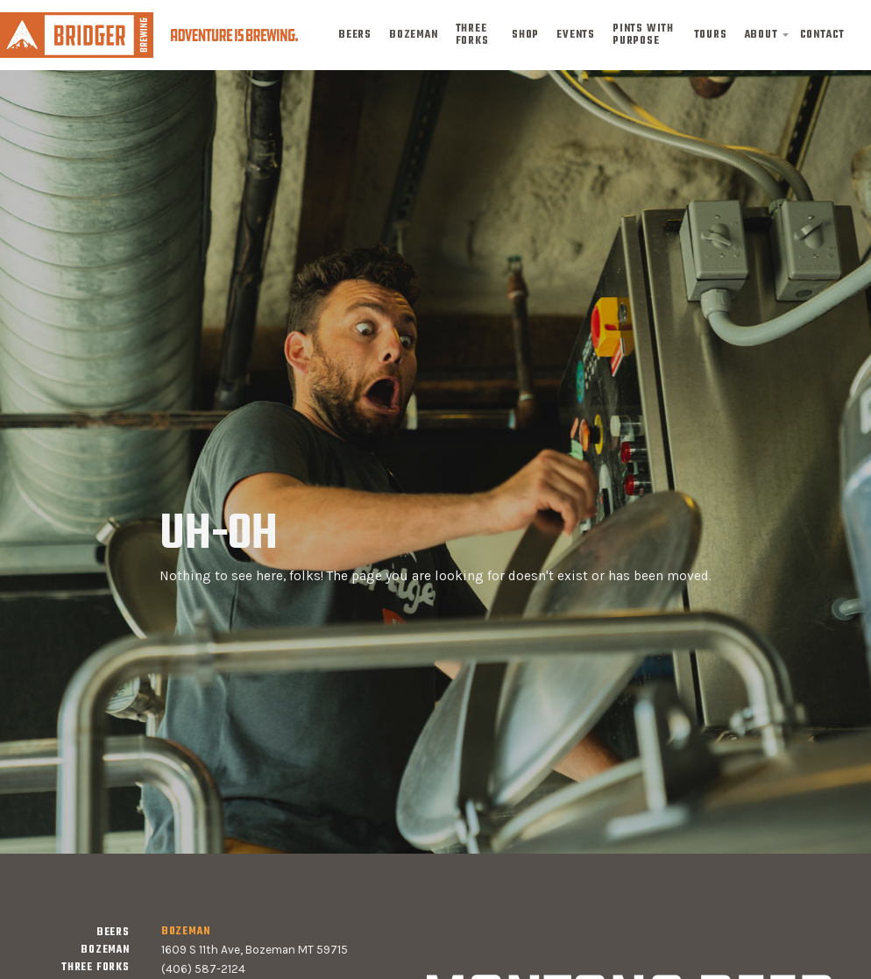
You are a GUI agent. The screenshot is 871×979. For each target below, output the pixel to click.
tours (710, 35)
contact (823, 35)
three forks (472, 35)
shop (525, 35)
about (761, 35)
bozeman (413, 35)
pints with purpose (643, 35)
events (575, 35)
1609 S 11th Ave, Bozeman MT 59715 (254, 949)
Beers (355, 35)
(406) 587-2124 (203, 968)
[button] (763, 35)
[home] (149, 35)
